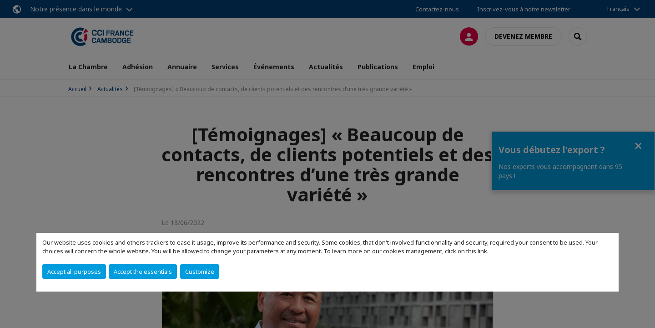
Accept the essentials (143, 271)
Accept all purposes (74, 271)
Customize (199, 271)
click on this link (466, 251)
